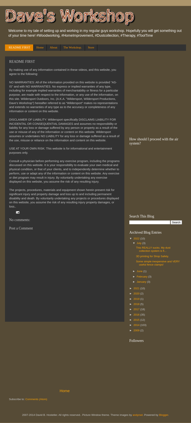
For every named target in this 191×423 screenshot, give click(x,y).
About (53, 47)
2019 (137, 298)
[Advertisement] (64, 355)
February (142, 276)
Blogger (163, 414)
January (142, 281)
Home (40, 47)
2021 (137, 288)
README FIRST (19, 47)
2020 (137, 293)
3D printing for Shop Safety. (152, 256)
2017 (137, 309)
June (140, 271)
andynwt (138, 414)
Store (91, 47)
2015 (137, 319)
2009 (137, 330)
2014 (137, 325)
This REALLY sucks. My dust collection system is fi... (153, 249)
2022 (137, 238)
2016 (137, 314)
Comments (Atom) (36, 399)
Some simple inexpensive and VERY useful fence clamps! (158, 263)
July (139, 243)
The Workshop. (72, 47)
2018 (137, 304)
